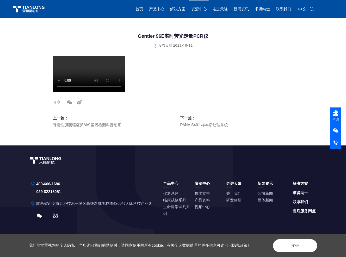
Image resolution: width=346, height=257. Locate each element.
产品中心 (156, 9)
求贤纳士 (262, 9)
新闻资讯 (241, 9)
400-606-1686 (48, 184)
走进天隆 (220, 9)
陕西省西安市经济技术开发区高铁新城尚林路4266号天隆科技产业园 (95, 203)
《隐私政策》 (239, 245)
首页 (139, 9)
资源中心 (199, 9)
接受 (294, 245)
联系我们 (283, 9)
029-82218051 (48, 191)
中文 (302, 9)
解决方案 (177, 9)
